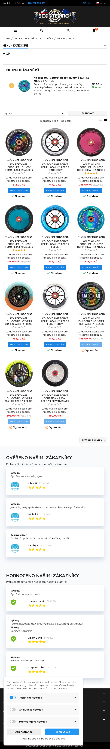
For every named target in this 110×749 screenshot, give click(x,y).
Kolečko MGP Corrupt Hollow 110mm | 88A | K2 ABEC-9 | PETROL (91, 245)
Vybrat (35, 113)
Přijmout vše (62, 731)
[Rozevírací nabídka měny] (88, 3)
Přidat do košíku (19, 190)
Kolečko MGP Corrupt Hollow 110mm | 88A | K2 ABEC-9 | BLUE (19, 245)
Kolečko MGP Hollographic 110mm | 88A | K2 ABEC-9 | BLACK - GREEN (19, 399)
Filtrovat (88, 113)
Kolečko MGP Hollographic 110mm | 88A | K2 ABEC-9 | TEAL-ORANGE (19, 322)
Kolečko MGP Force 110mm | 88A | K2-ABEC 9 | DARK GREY (55, 167)
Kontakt (7, 3)
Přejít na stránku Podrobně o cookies (43, 738)
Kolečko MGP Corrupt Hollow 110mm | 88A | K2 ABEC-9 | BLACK (19, 168)
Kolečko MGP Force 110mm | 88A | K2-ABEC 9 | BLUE (55, 244)
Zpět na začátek (94, 440)
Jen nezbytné (24, 731)
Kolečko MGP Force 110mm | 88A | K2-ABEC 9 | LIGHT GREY (55, 321)
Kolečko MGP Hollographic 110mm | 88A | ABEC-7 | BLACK (91, 321)
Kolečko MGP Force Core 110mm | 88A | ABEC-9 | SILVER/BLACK (55, 398)
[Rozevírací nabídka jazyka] (101, 3)
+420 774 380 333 (35, 3)
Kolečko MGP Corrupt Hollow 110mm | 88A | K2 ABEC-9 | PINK (91, 168)
